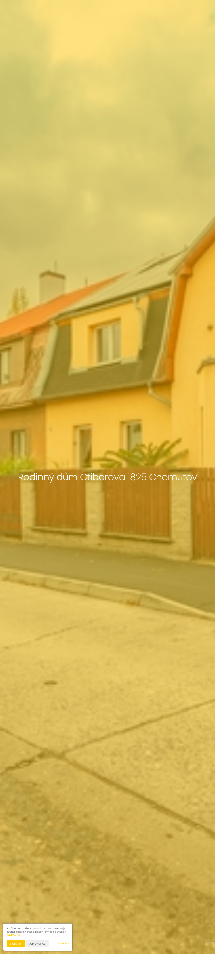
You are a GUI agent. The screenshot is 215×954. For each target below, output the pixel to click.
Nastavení (63, 943)
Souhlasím (16, 943)
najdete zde (14, 935)
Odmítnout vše (37, 943)
